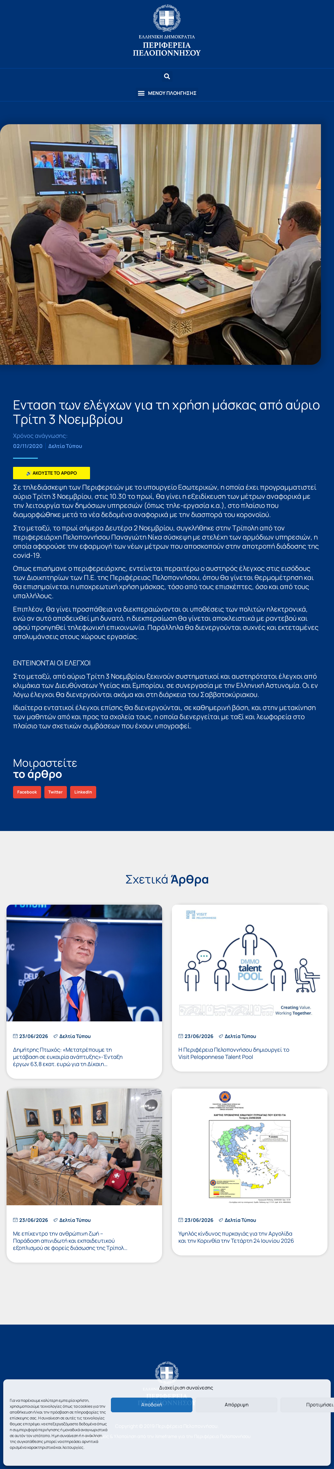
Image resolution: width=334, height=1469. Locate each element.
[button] (167, 93)
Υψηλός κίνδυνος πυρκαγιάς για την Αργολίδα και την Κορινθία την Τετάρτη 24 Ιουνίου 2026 (236, 1237)
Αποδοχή (151, 1404)
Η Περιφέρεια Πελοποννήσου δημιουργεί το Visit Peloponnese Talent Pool (233, 1053)
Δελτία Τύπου (65, 446)
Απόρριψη (237, 1404)
